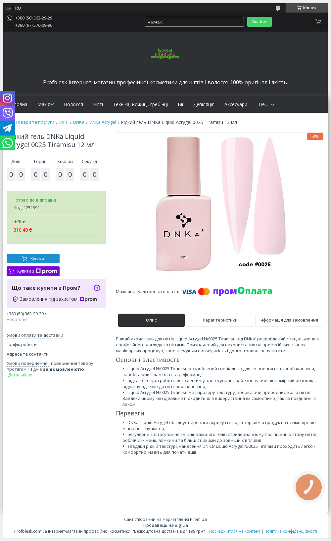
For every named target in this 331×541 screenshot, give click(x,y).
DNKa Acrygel (102, 122)
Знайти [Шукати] (259, 21)
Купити (37, 258)
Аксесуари (235, 104)
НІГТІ (64, 122)
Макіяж (45, 104)
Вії (180, 104)
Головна (17, 104)
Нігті (98, 104)
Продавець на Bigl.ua (165, 525)
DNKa (78, 122)
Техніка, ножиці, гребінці (140, 104)
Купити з (37, 271)
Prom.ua (198, 519)
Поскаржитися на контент (234, 531)
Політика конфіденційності (290, 531)
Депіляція (203, 104)
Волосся (73, 104)
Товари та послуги (35, 122)
